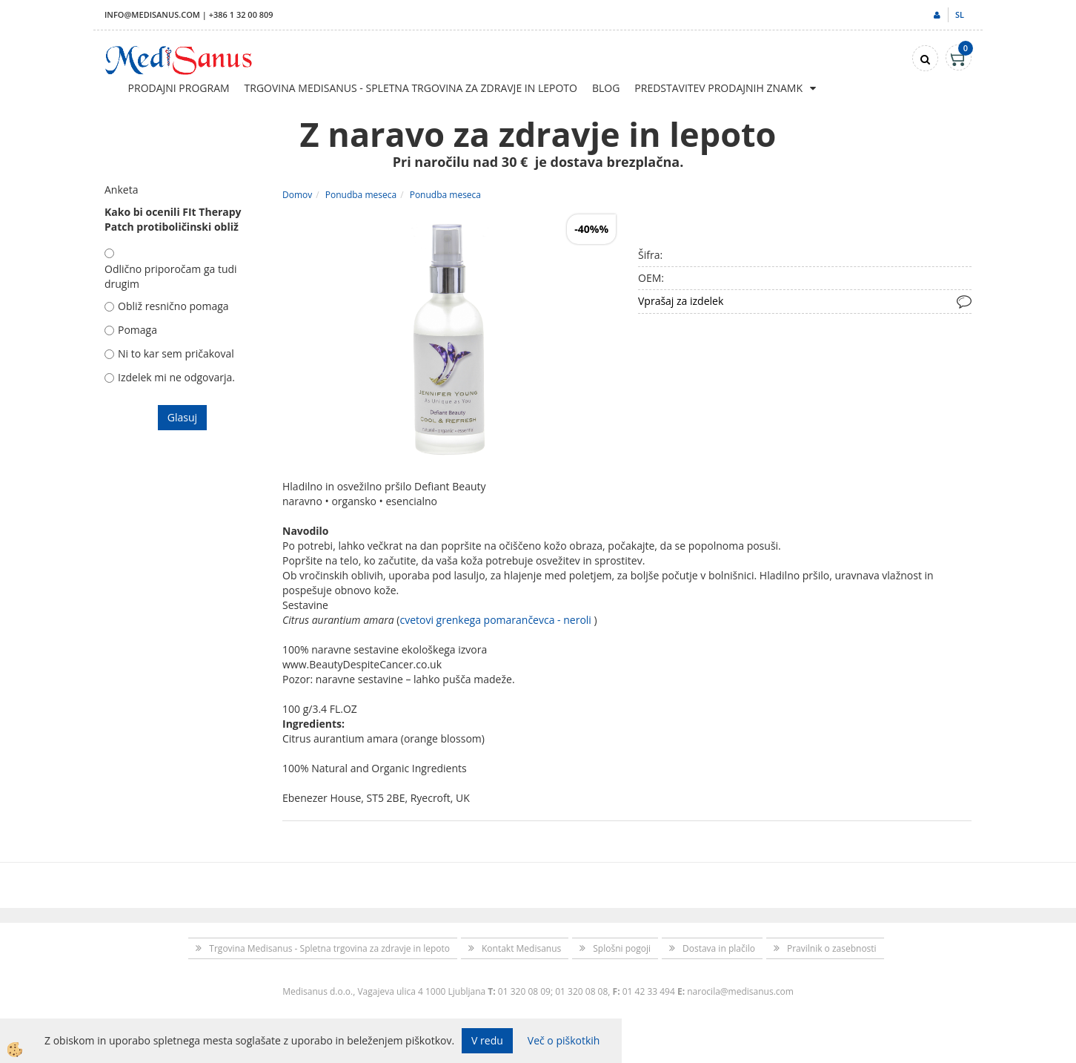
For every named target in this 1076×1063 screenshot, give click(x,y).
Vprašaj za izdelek (680, 301)
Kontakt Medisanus (521, 948)
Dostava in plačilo (719, 948)
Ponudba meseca (360, 194)
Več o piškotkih (564, 1040)
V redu (487, 1040)
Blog (606, 88)
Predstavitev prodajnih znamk (718, 88)
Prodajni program (179, 88)
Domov (297, 194)
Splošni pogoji (622, 948)
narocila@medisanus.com (740, 991)
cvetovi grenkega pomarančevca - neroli (495, 620)
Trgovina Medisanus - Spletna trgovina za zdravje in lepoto (411, 88)
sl (959, 14)
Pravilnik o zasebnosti (832, 948)
